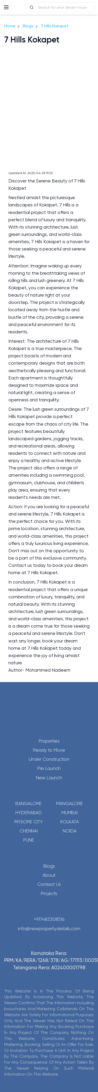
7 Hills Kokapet (54, 25)
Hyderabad (28, 812)
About (49, 875)
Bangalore (28, 803)
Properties (49, 741)
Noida (70, 830)
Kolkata (69, 821)
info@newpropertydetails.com (49, 928)
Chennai (29, 830)
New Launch (49, 777)
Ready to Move (49, 750)
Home (9, 25)
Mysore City (28, 821)
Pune (28, 840)
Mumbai (69, 812)
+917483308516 (49, 919)
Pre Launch (49, 768)
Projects (49, 893)
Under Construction (49, 759)
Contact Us (49, 884)
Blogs (28, 25)
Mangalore (69, 803)
